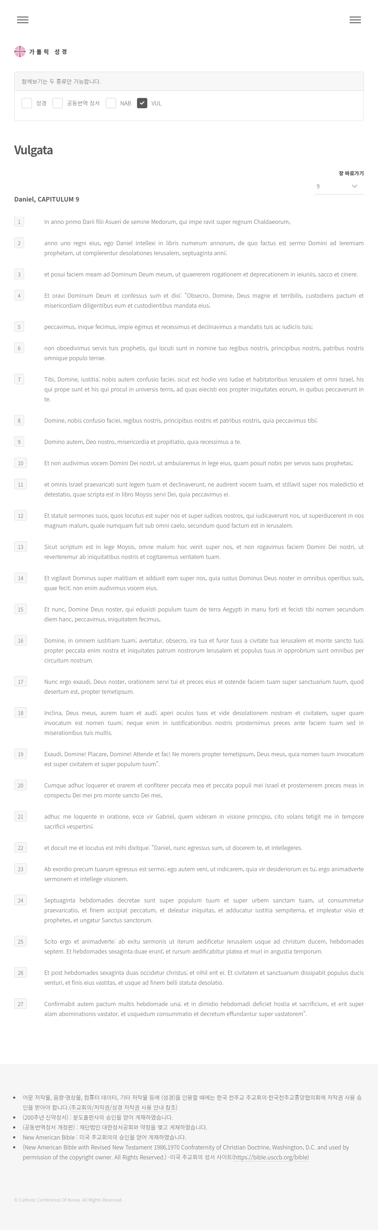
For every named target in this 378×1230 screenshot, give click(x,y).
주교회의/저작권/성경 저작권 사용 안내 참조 (123, 1107)
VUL (156, 103)
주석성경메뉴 (22, 19)
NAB (125, 103)
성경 (41, 103)
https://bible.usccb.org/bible (270, 1157)
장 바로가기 (351, 173)
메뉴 (355, 19)
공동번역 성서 (83, 103)
